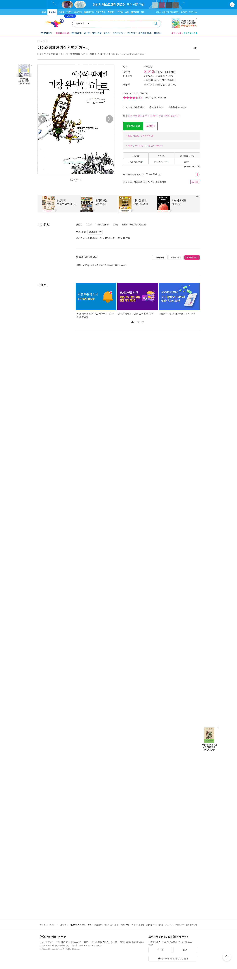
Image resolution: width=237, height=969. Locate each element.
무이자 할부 (156, 107)
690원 (187, 161)
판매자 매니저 (137, 924)
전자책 (61, 12)
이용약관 (64, 924)
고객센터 (184, 12)
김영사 (93, 54)
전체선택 (160, 257)
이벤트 (106, 33)
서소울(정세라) (73, 54)
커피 (143, 12)
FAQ (185, 949)
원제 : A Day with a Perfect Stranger (128, 54)
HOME (43, 11)
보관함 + (150, 125)
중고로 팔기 (153, 174)
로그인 (158, 12)
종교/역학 (92, 238)
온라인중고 (100, 12)
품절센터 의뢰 (133, 125)
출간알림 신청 (161, 161)
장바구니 (193, 12)
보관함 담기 (176, 257)
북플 (173, 33)
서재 (179, 33)
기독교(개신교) (107, 238)
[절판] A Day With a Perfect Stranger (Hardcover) (101, 265)
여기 (146, 145)
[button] (132, 322)
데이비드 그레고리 (46, 54)
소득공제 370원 (177, 107)
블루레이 (135, 12)
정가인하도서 (118, 33)
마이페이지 (174, 12)
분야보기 (48, 33)
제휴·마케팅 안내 (121, 924)
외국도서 (78, 12)
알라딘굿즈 (89, 12)
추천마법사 (76, 33)
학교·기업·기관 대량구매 (186, 924)
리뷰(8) (162, 97)
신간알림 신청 (95, 232)
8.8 (141, 97)
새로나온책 (96, 33)
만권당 (69, 12)
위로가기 (226, 957)
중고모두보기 (192, 166)
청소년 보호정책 (95, 924)
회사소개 (44, 924)
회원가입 (165, 12)
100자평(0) (151, 97)
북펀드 (157, 33)
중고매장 (111, 12)
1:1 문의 (160, 949)
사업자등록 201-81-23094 (68, 941)
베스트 (87, 33)
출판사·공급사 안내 (154, 924)
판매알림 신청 (135, 161)
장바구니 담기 (192, 257)
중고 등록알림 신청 (133, 174)
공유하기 (195, 48)
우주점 (120, 12)
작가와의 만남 (145, 33)
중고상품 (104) (187, 155)
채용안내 (54, 924)
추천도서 (131, 33)
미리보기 (77, 179)
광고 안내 (169, 924)
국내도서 (52, 12)
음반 (127, 12)
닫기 (232, 4)
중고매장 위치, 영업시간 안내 (174, 958)
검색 (155, 23)
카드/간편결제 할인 (134, 107)
